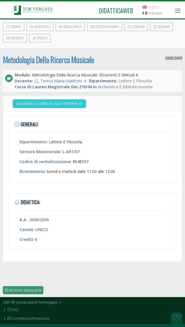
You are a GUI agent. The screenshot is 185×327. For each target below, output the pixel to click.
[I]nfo (13, 26)
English (150, 7)
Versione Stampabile (23, 290)
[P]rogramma (104, 26)
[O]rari (136, 26)
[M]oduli (40, 26)
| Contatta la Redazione (26, 318)
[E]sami (161, 26)
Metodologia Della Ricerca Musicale (48, 59)
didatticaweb (116, 10)
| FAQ (11, 309)
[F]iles (39, 38)
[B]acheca (70, 26)
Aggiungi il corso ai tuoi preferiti (49, 103)
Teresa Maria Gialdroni (61, 81)
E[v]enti (15, 38)
